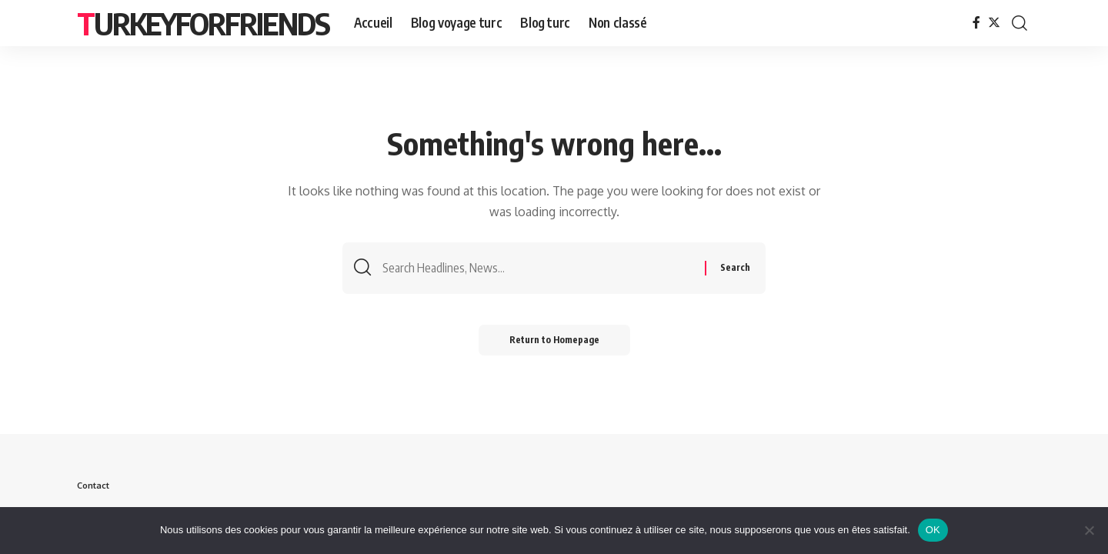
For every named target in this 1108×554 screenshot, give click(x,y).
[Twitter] (994, 22)
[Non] (1088, 530)
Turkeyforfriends (203, 23)
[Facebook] (976, 22)
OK (933, 530)
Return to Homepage (554, 339)
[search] (1019, 23)
